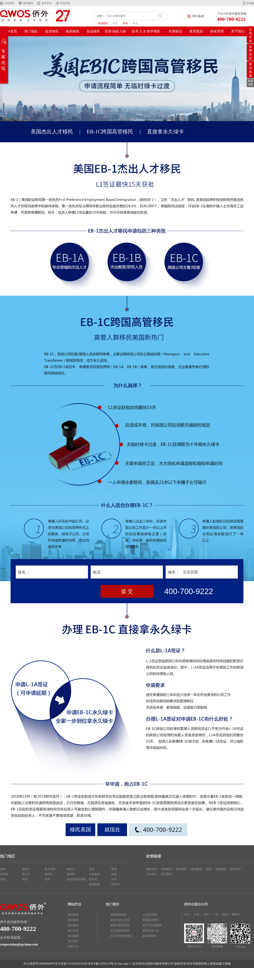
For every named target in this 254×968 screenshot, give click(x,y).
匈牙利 (115, 884)
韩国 (25, 879)
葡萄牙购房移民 (120, 925)
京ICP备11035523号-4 (102, 963)
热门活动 (73, 930)
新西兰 (71, 869)
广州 (215, 914)
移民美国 (80, 829)
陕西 (225, 914)
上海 (196, 914)
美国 (3, 869)
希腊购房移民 (150, 920)
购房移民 (72, 31)
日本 (114, 879)
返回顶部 (250, 82)
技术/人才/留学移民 (146, 31)
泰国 (47, 879)
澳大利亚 (49, 869)
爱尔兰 (26, 874)
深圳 (206, 914)
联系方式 (73, 946)
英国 (91, 869)
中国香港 (94, 874)
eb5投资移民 (149, 914)
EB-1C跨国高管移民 (110, 131)
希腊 (114, 869)
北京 (187, 914)
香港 (125, 23)
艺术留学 (151, 874)
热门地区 (31, 31)
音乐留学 (166, 874)
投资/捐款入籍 (115, 31)
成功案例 (28, 3)
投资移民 (52, 31)
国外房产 (235, 869)
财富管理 (217, 31)
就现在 (112, 829)
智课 (208, 869)
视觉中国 (151, 869)
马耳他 (4, 874)
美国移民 (103, 23)
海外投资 (73, 914)
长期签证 (175, 31)
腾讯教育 (196, 869)
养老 (135, 23)
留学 (115, 23)
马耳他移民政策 (120, 930)
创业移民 (93, 31)
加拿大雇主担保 (120, 920)
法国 (3, 879)
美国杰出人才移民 (52, 131)
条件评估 (46, 3)
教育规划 (196, 31)
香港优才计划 (150, 930)
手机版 (250, 3)
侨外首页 (10, 31)
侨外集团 (198, 16)
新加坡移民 (149, 935)
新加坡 (93, 879)
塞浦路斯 (94, 884)
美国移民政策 (118, 914)
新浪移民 (181, 869)
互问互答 (65, 3)
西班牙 (48, 874)
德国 (114, 874)
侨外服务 (73, 925)
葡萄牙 (71, 874)
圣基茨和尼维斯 (76, 879)
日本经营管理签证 (121, 935)
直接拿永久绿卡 (165, 131)
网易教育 (166, 869)
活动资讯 (9, 3)
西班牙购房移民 (152, 925)
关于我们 (237, 31)
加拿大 (26, 869)
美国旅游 (220, 869)
